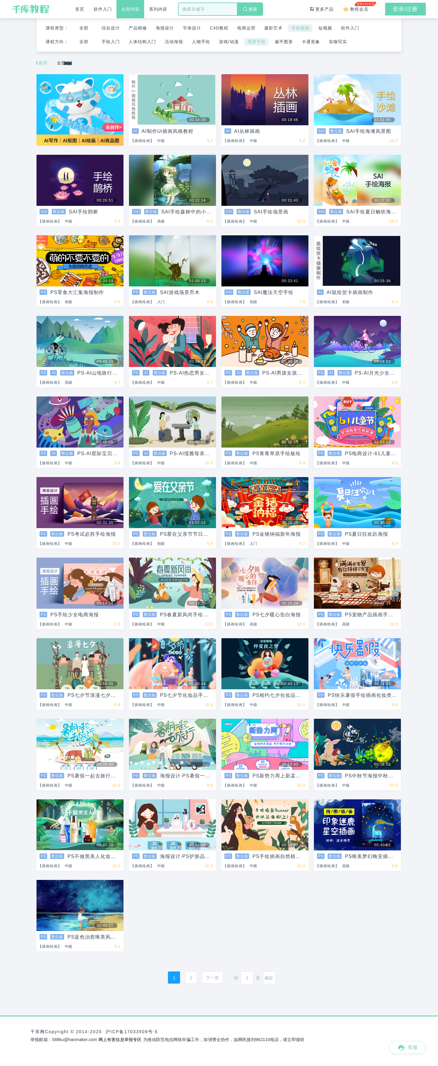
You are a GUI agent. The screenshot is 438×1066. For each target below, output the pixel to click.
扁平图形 (284, 41)
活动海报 (174, 41)
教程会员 (358, 7)
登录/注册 (405, 9)
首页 (79, 9)
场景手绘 (257, 41)
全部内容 (130, 9)
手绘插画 (300, 28)
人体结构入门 (142, 41)
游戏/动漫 (229, 41)
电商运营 (246, 28)
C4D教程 (219, 28)
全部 (84, 28)
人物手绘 (201, 41)
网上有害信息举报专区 (120, 1039)
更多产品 (322, 9)
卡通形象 (311, 41)
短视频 (325, 28)
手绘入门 (111, 41)
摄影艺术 (273, 28)
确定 (269, 977)
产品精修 (138, 28)
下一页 (212, 977)
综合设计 (111, 28)
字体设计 (192, 28)
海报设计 (165, 28)
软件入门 (103, 9)
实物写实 (338, 41)
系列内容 (158, 9)
